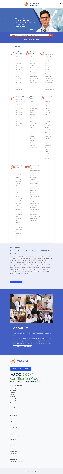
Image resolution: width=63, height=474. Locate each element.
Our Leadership (13, 451)
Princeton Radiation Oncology (17, 435)
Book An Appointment (21, 368)
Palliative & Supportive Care (16, 400)
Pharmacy (12, 407)
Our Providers (13, 449)
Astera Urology (13, 433)
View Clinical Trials (16, 281)
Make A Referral (13, 453)
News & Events (13, 445)
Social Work (13, 402)
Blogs (11, 442)
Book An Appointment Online (31, 39)
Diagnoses (12, 411)
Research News (13, 427)
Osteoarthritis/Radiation (15, 398)
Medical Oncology (14, 388)
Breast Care (12, 392)
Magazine (12, 447)
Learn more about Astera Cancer (22, 346)
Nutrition (12, 409)
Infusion (12, 405)
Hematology (13, 394)
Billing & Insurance (14, 423)
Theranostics (13, 396)
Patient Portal (13, 419)
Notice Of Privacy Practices (16, 461)
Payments (12, 421)
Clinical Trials (13, 425)
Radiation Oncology (14, 390)
